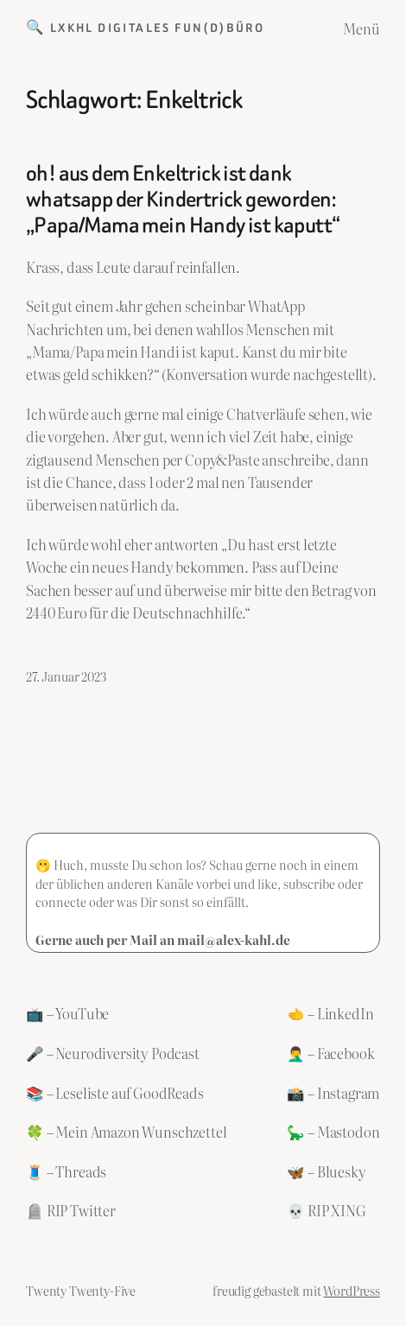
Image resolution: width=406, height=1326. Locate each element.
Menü (361, 28)
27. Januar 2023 (66, 676)
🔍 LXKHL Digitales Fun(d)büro (145, 28)
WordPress (351, 1290)
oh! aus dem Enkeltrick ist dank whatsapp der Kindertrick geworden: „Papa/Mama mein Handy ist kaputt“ (182, 200)
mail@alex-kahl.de (233, 939)
